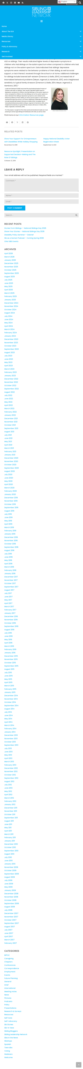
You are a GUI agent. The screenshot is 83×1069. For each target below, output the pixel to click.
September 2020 (11, 468)
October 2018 (10, 544)
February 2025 (10, 296)
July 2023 (8, 355)
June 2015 (8, 676)
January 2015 (9, 692)
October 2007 (10, 920)
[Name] (41, 195)
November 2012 (10, 771)
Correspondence (11, 968)
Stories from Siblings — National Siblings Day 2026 (25, 228)
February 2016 (10, 649)
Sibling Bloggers (11, 1031)
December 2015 (11, 656)
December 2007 (11, 913)
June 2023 (8, 359)
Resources (8, 1014)
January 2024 (10, 336)
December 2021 (11, 418)
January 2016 (9, 652)
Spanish (7, 1044)
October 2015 (10, 662)
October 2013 (10, 742)
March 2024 (9, 329)
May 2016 (8, 639)
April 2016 (8, 643)
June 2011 (8, 824)
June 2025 (8, 283)
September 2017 (11, 587)
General (7, 981)
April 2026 (8, 253)
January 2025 (10, 299)
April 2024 (8, 326)
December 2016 (11, 616)
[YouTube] (19, 2)
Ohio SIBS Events (11, 241)
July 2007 (8, 930)
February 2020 (10, 491)
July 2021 (8, 435)
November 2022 (11, 382)
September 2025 (11, 273)
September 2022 (11, 388)
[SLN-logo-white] (41, 12)
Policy (6, 1004)
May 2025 (8, 286)
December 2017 (11, 577)
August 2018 (9, 550)
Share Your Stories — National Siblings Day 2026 (24, 231)
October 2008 (10, 900)
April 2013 (8, 758)
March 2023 (9, 369)
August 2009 (9, 877)
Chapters (8, 962)
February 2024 (10, 332)
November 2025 (11, 266)
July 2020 (8, 474)
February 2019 (10, 530)
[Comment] (41, 185)
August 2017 (9, 590)
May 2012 (8, 791)
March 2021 (9, 448)
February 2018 (10, 570)
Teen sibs (8, 1047)
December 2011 (10, 808)
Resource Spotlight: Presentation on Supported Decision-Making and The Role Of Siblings (19, 154)
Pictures (7, 998)
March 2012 (9, 798)
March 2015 (9, 685)
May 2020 (8, 481)
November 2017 (11, 580)
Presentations (10, 1008)
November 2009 (11, 867)
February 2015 (10, 689)
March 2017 (9, 606)
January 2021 (9, 455)
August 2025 (9, 276)
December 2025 (11, 263)
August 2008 (9, 906)
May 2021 (8, 441)
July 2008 (8, 910)
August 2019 (9, 511)
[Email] (41, 201)
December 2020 (11, 458)
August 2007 (9, 926)
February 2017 (10, 610)
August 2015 (9, 669)
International (9, 988)
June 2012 (8, 788)
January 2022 (10, 415)
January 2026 (10, 260)
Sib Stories (8, 1024)
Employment (9, 971)
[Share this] (12, 122)
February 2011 (10, 837)
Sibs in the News (11, 1037)
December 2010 (11, 844)
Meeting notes (10, 991)
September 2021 (11, 428)
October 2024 (10, 309)
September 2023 (11, 349)
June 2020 (8, 478)
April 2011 (8, 831)
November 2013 (10, 738)
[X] (7, 2)
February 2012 (10, 801)
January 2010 (9, 864)
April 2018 (8, 563)
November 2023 (11, 342)
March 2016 (9, 646)
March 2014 (9, 725)
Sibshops (8, 1041)
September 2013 (11, 745)
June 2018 (8, 557)
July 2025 (8, 280)
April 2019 (8, 524)
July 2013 (8, 748)
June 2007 (8, 933)
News (6, 995)
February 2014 (10, 728)
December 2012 (11, 768)
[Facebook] (3, 2)
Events (7, 975)
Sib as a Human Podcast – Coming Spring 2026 (24, 238)
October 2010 (10, 847)
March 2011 (8, 834)
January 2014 (10, 732)
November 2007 (11, 916)
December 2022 (11, 379)
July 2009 (8, 880)
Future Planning (11, 978)
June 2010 (8, 860)
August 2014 (9, 709)
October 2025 (10, 270)
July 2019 (8, 514)
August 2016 (9, 629)
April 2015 (8, 682)
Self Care (8, 1018)
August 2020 (9, 471)
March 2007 (9, 939)
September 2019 (11, 507)
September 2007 (11, 923)
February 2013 (10, 765)
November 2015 (11, 659)
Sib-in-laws (9, 1028)
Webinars (8, 1054)
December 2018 (11, 537)
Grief (6, 985)
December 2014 (11, 695)
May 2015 (8, 679)
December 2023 (11, 339)
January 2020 (10, 494)
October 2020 (10, 464)
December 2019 (11, 497)
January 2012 (9, 804)
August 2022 (9, 392)
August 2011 (9, 821)
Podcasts (8, 1001)
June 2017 (8, 596)
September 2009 (11, 874)
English (62, 1)
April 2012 (8, 794)
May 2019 (8, 521)
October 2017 (10, 583)
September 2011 (11, 817)
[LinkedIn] (15, 2)
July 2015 (8, 672)
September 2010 (11, 850)
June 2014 (8, 715)
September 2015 (11, 666)
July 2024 (8, 316)
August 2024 (9, 313)
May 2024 (8, 322)
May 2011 (8, 827)
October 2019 (10, 504)
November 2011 (10, 811)
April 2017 (8, 603)
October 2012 (10, 775)
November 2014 (11, 699)
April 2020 (8, 484)
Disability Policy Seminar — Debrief (19, 235)
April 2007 (8, 936)
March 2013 (9, 761)
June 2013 (8, 751)
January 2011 (9, 841)
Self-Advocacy (10, 1021)
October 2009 (10, 870)
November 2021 (10, 421)
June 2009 (8, 883)
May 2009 (8, 887)
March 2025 (9, 293)
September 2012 (11, 778)
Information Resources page (31, 115)
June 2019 (8, 517)
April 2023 (8, 365)
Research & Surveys (12, 1011)
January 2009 (10, 890)
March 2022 (9, 408)
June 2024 (8, 319)
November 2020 (11, 461)
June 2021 (8, 438)
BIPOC (7, 955)
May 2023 (8, 362)
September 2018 (11, 547)
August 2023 (9, 352)
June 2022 (8, 398)
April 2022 (8, 405)
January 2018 (9, 573)
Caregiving (8, 958)
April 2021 (8, 445)
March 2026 (9, 257)
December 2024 (11, 303)
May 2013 (8, 755)
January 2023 (10, 375)
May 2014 (8, 718)
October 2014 (10, 702)
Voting (7, 1051)
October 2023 (10, 346)
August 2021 (9, 431)
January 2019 (9, 534)
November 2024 (11, 306)
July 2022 (8, 395)
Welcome (8, 1057)
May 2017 (8, 600)
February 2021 (10, 451)
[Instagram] (11, 2)
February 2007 (10, 943)
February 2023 (10, 372)
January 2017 (9, 613)
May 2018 (8, 560)
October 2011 (9, 814)
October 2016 (10, 623)
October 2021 (10, 425)
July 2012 (8, 784)
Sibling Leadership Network (15, 1034)
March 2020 (9, 488)
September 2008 (11, 903)
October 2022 (10, 385)
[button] (79, 2)
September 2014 (11, 705)
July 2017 (8, 593)
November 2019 (10, 501)
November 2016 (11, 619)
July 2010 (8, 857)
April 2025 (8, 289)
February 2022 (10, 412)
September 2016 (11, 626)
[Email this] (7, 122)
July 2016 (8, 633)
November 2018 (11, 540)
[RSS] (22, 2)
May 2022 (8, 402)
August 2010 (9, 854)
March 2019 (9, 527)
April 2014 (8, 722)
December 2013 (11, 735)
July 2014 (8, 712)
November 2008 (11, 897)
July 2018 (8, 554)
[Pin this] (27, 122)
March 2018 (9, 567)
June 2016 (8, 636)
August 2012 (9, 781)
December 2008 (11, 893)
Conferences (10, 965)
